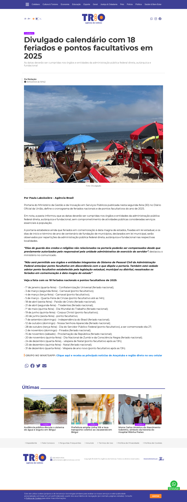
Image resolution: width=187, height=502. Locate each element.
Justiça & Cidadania (108, 4)
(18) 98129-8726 (57, 458)
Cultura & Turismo (50, 4)
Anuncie (90, 443)
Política (138, 4)
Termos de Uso (106, 443)
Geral (95, 4)
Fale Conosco (48, 443)
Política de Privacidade (128, 443)
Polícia (130, 4)
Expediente (31, 443)
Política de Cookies (34, 498)
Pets (122, 4)
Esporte (86, 4)
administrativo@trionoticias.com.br (65, 460)
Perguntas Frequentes (70, 443)
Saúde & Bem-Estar (153, 4)
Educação (76, 4)
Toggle (37, 18)
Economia (65, 4)
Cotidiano (36, 4)
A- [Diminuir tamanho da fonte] (25, 19)
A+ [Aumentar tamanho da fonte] (29, 19)
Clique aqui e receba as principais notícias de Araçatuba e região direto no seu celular (109, 355)
